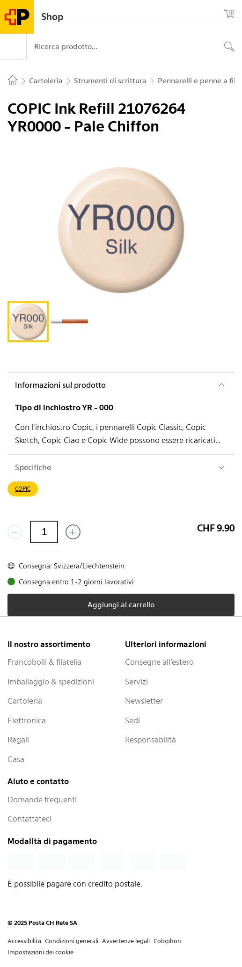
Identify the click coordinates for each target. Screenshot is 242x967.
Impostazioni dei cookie (40, 952)
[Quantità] (44, 532)
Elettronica (26, 720)
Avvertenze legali (126, 941)
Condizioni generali (71, 941)
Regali (18, 739)
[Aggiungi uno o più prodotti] (73, 531)
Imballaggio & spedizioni (50, 681)
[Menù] (13, 47)
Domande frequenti (42, 799)
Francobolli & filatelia (44, 662)
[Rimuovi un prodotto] (14, 531)
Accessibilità (24, 941)
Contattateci (29, 818)
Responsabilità (150, 739)
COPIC (22, 488)
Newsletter (144, 700)
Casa (15, 759)
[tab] (28, 321)
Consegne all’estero (159, 662)
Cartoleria (24, 700)
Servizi (136, 681)
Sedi (132, 720)
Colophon (167, 941)
